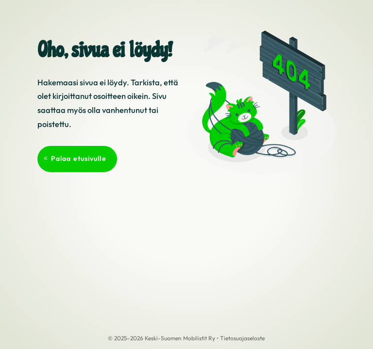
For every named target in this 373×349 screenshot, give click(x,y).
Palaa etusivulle (78, 158)
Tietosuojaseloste (242, 338)
